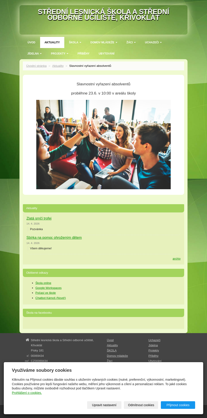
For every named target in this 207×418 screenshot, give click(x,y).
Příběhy (83, 53)
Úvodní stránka (36, 65)
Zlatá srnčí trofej (39, 218)
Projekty (59, 53)
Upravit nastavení (104, 405)
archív (177, 258)
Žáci (131, 42)
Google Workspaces (48, 288)
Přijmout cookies (178, 405)
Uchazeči (153, 42)
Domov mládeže (104, 42)
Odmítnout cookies (141, 405)
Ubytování (106, 53)
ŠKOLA (75, 42)
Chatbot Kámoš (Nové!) (50, 298)
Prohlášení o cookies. (27, 393)
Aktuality (52, 42)
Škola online (43, 283)
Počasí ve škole (45, 292)
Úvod (31, 42)
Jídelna (34, 53)
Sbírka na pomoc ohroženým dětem (54, 237)
